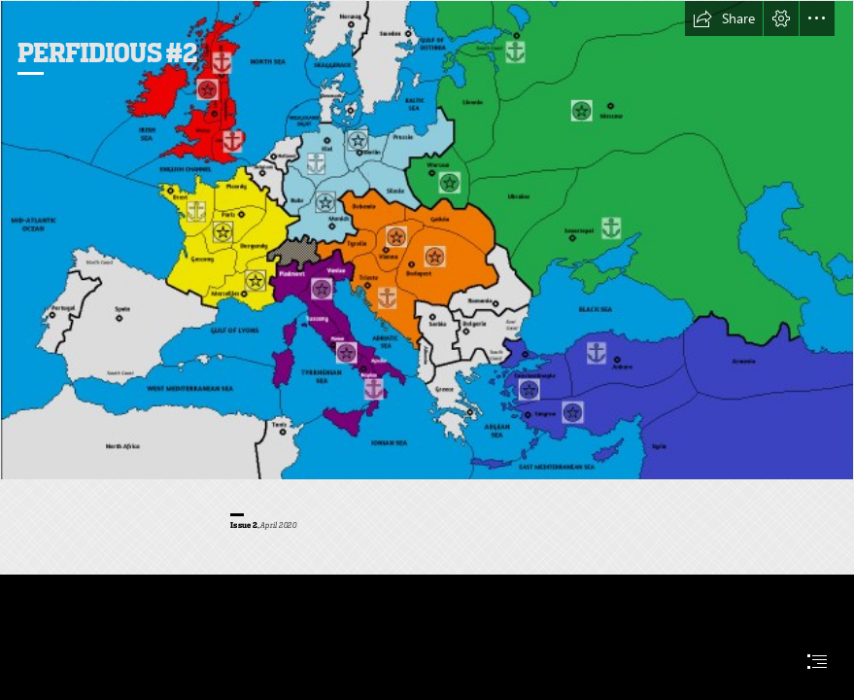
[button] (724, 18)
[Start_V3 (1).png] (427, 240)
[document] (427, 350)
